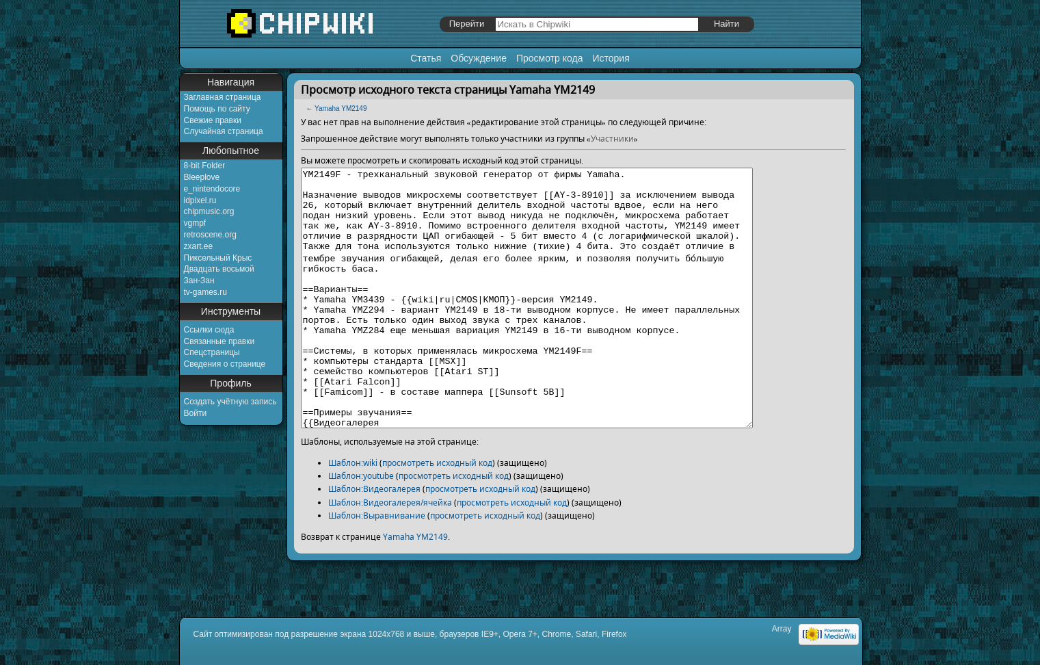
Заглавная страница (222, 97)
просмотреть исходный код (437, 514)
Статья (425, 58)
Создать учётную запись (230, 401)
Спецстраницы (212, 352)
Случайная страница (223, 131)
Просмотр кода (549, 58)
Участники (612, 138)
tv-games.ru (205, 292)
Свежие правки (212, 120)
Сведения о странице (225, 364)
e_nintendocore (212, 189)
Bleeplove (202, 177)
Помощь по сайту (217, 109)
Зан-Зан (199, 280)
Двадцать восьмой (219, 269)
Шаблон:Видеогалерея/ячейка (390, 554)
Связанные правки (219, 341)
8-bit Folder (205, 165)
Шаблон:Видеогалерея (374, 540)
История (610, 58)
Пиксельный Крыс (218, 258)
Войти (195, 413)
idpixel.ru (200, 200)
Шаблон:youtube (361, 527)
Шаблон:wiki (352, 514)
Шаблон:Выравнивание (376, 567)
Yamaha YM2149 (340, 108)
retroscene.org (210, 234)
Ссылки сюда (209, 330)
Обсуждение (479, 58)
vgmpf (195, 223)
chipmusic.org (209, 211)
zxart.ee (198, 246)
